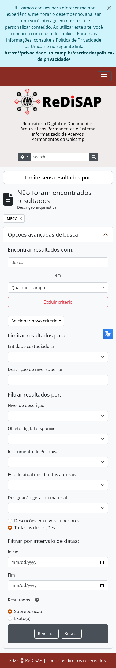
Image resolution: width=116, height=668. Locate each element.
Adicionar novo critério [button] (34, 321)
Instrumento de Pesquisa (33, 451)
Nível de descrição (26, 405)
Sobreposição (28, 611)
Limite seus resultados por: (58, 177)
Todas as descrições (34, 528)
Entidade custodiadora (31, 346)
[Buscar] (58, 262)
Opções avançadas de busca (43, 234)
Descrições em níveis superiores (47, 521)
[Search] (60, 157)
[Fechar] (109, 7)
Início (13, 552)
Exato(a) (22, 618)
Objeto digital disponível (32, 428)
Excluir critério (58, 302)
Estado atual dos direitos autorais (42, 475)
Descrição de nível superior (35, 369)
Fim (11, 575)
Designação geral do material (37, 498)
